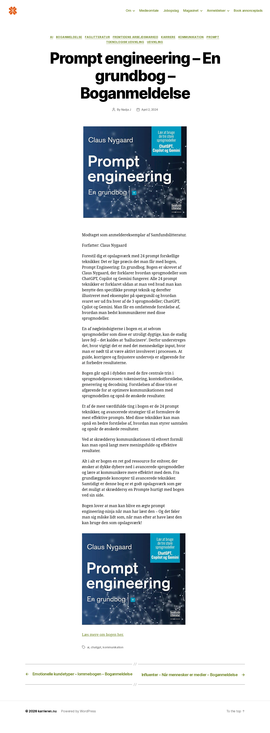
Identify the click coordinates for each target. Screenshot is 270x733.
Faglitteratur (96, 43)
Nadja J (125, 116)
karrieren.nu (47, 723)
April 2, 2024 (150, 116)
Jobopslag (171, 13)
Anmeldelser (216, 13)
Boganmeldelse (67, 43)
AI (49, 43)
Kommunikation (193, 43)
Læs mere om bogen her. (104, 641)
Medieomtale (149, 13)
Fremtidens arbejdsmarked (136, 43)
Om (128, 13)
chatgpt (96, 653)
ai (88, 653)
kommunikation (113, 653)
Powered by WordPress (79, 723)
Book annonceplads (248, 13)
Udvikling (156, 48)
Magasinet (191, 13)
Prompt (216, 43)
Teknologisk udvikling (125, 48)
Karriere (169, 43)
